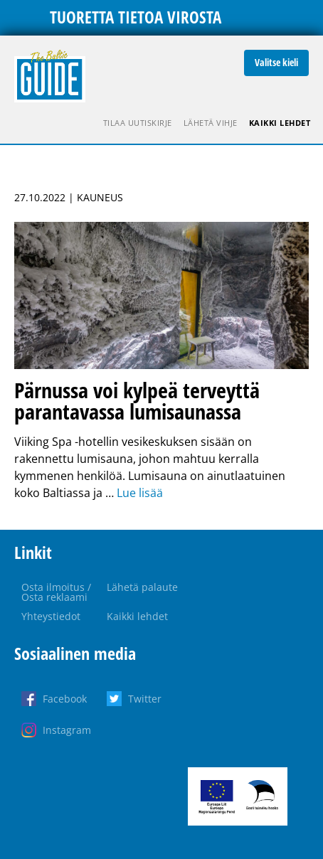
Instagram (67, 730)
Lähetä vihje (211, 122)
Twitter (145, 698)
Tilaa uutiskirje (137, 122)
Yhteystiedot (50, 616)
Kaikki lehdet (280, 122)
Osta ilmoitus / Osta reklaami (56, 592)
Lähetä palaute (142, 587)
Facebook (65, 698)
